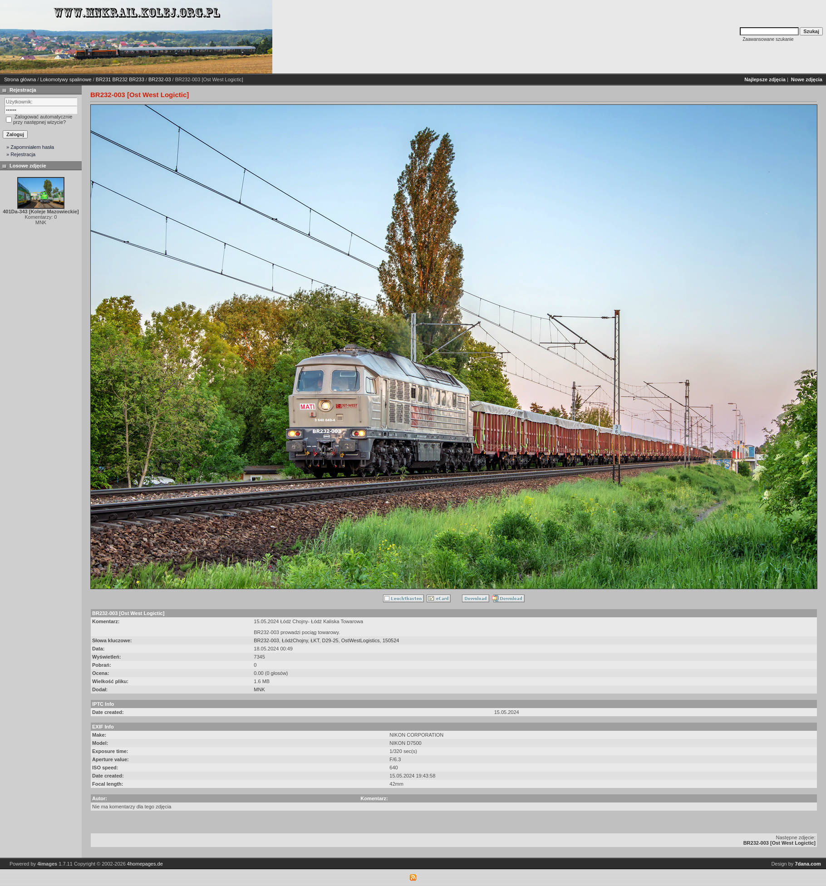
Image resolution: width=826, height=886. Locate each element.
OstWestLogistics (360, 640)
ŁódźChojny (295, 640)
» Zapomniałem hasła (30, 147)
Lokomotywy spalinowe (66, 79)
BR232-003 (266, 640)
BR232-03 (159, 79)
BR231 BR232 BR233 (120, 79)
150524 (391, 640)
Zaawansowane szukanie (767, 39)
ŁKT (314, 640)
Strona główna (20, 79)
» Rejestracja (20, 154)
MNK (259, 689)
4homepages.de (145, 863)
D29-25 (330, 640)
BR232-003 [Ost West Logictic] (779, 843)
